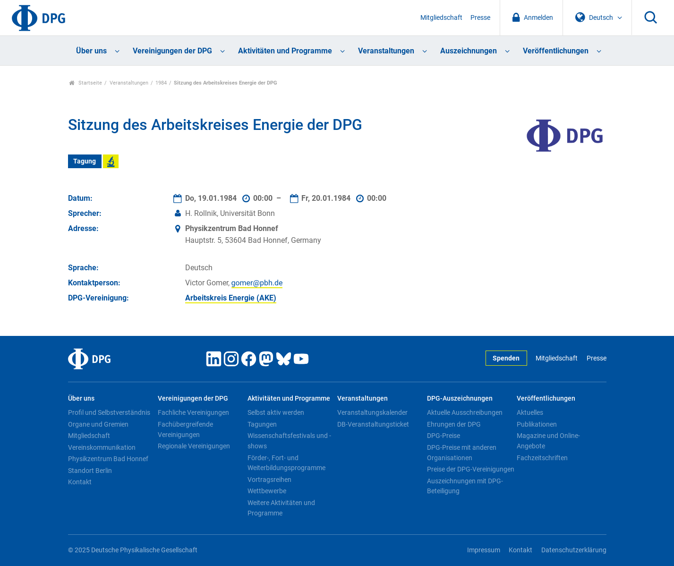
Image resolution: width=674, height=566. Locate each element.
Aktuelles (530, 412)
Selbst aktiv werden (275, 412)
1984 (161, 83)
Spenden (506, 358)
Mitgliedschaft (441, 18)
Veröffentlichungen (556, 50)
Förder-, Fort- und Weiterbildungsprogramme (286, 463)
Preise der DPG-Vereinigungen (470, 469)
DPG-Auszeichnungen (460, 398)
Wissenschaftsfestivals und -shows (289, 441)
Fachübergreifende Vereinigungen (185, 429)
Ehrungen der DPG (454, 424)
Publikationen (537, 424)
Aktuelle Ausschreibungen (465, 412)
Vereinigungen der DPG (172, 50)
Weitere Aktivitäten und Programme (281, 508)
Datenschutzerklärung (573, 550)
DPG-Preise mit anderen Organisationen (461, 453)
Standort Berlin (90, 470)
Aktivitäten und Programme (285, 50)
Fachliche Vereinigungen (193, 412)
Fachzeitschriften (542, 458)
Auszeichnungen (468, 50)
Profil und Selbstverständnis (109, 412)
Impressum (483, 550)
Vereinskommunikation (102, 447)
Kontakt (80, 482)
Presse (480, 18)
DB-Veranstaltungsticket (373, 424)
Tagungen (262, 424)
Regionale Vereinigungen (194, 446)
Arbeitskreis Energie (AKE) (230, 297)
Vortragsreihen (269, 479)
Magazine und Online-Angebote (548, 441)
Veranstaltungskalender (372, 412)
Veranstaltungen (386, 50)
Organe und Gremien (98, 424)
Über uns (91, 50)
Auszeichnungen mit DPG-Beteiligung (465, 486)
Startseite (85, 83)
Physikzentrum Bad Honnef (108, 459)
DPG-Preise (443, 435)
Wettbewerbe (266, 491)
